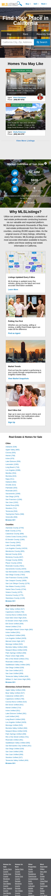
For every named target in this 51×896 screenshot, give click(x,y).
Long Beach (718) (12, 467)
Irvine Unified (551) (13, 632)
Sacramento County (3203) (16, 569)
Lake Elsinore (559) (13, 461)
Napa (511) (10, 479)
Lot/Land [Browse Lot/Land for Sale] (31, 886)
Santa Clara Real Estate (44, 881)
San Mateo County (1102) (15, 586)
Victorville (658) (11, 517)
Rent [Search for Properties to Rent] (25, 34)
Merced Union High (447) (15, 641)
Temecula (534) (11, 511)
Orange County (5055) (14, 560)
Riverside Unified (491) (14, 662)
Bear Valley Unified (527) (15, 609)
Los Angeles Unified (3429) (16, 638)
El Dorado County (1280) (15, 540)
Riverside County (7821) (15, 566)
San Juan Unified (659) (14, 673)
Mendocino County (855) (15, 551)
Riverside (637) (11, 491)
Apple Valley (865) (12, 450)
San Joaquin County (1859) (16, 580)
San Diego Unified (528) (15, 668)
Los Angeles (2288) (13, 470)
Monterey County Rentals (18, 886)
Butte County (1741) (13, 531)
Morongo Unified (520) (14, 644)
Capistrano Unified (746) (15, 612)
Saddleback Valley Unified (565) (18, 665)
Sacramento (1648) (13, 494)
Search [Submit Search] (42, 42)
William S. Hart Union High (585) (18, 679)
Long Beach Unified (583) (15, 635)
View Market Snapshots (18, 378)
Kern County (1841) (13, 542)
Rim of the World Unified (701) (17, 659)
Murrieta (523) (11, 476)
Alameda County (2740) (15, 528)
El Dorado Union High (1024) (17, 621)
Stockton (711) (11, 508)
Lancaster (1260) (12, 464)
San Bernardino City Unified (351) (18, 746)
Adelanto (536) (11, 447)
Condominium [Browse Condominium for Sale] (33, 879)
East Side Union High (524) (16, 618)
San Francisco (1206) (14, 499)
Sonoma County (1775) (14, 595)
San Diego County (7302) (15, 575)
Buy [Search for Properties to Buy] (9, 34)
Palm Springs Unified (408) (16, 653)
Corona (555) (11, 453)
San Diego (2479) (12, 497)
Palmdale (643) (11, 488)
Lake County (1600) (13, 545)
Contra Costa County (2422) (16, 537)
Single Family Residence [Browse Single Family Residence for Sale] (32, 871)
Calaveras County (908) (15, 534)
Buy (27, 4)
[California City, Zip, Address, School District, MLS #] (17, 42)
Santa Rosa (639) (12, 505)
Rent (43, 4)
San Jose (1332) (12, 502)
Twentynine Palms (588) (15, 514)
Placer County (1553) (14, 563)
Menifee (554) (11, 473)
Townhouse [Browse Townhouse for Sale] (32, 876)
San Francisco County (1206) (17, 578)
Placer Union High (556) (15, 656)
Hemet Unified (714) (13, 627)
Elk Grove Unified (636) (14, 624)
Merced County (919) (14, 554)
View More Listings (25, 141)
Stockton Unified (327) (14, 757)
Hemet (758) (10, 456)
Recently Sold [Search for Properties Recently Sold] (43, 34)
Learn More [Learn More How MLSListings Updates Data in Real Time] (13, 289)
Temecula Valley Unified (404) (17, 676)
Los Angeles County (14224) (16, 548)
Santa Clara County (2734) (16, 589)
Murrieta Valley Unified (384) (16, 647)
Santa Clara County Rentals (19, 871)
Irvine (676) (10, 458)
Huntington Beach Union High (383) (19, 629)
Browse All (10, 520)
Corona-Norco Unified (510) (16, 615)
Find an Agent (14, 333)
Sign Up (11, 422)
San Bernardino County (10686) (18, 572)
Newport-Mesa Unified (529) (16, 650)
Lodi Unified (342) (12, 716)
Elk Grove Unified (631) (14, 705)
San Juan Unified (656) (14, 754)
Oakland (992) (11, 482)
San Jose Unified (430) (14, 752)
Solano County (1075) (14, 592)
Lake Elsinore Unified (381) (16, 713)
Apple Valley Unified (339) (15, 690)
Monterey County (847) (14, 557)
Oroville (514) (11, 485)
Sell (35, 4)
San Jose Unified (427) (14, 670)
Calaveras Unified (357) (15, 696)
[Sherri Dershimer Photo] (40, 95)
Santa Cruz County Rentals (19, 879)
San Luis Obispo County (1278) (18, 583)
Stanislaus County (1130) (15, 598)
